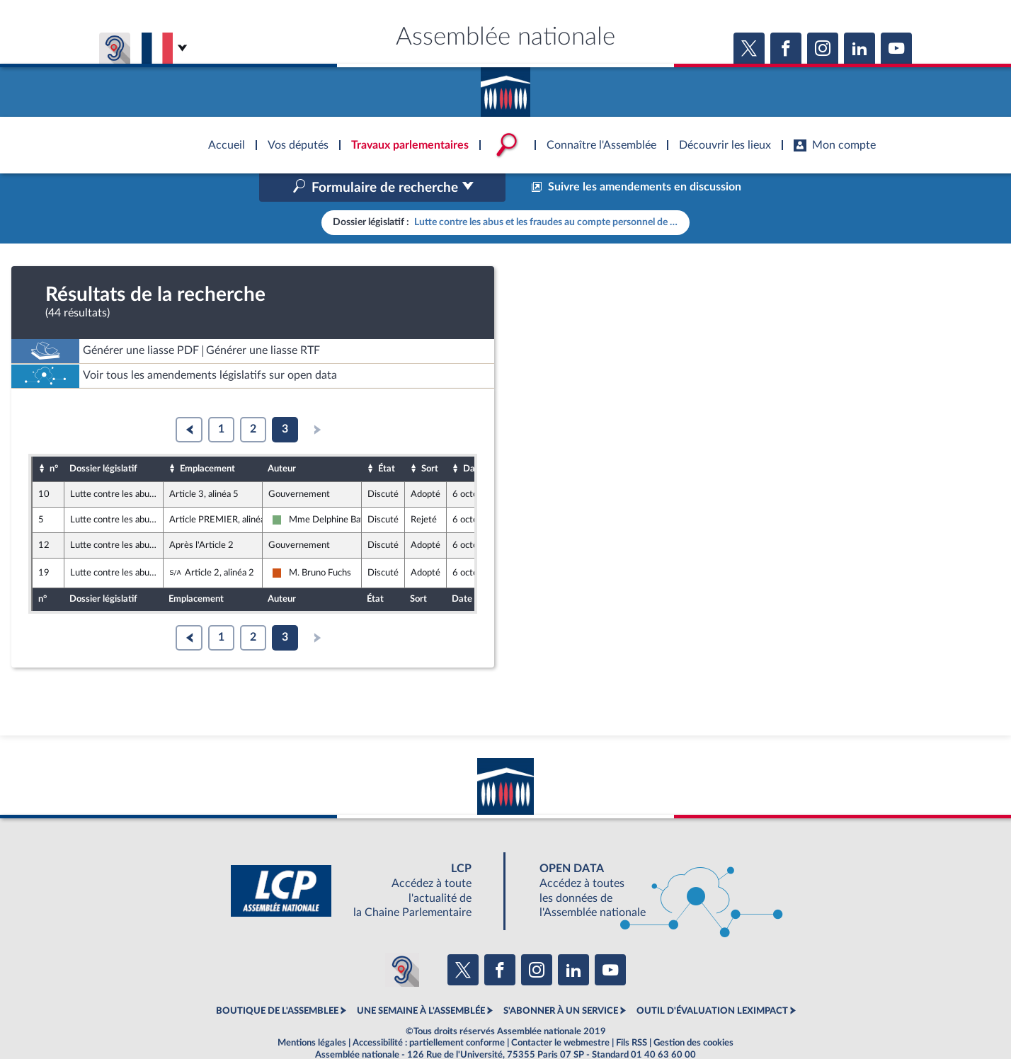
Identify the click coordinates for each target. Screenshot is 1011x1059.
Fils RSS (631, 1012)
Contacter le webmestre (560, 1012)
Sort (429, 438)
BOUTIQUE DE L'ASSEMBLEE (277, 981)
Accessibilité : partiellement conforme (429, 1012)
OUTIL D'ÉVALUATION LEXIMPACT (712, 981)
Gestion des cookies (693, 1012)
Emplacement (207, 438)
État (386, 438)
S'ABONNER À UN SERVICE (560, 981)
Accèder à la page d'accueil (505, 87)
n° (54, 438)
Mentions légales (312, 1012)
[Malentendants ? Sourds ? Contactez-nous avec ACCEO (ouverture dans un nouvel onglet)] (402, 940)
